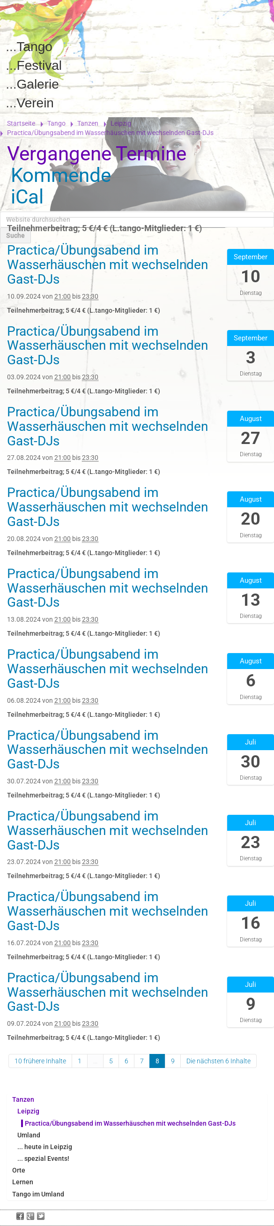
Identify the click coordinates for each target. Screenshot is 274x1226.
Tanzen (87, 123)
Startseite (21, 123)
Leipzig (121, 123)
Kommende (61, 175)
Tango (34, 46)
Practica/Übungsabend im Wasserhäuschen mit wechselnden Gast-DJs (130, 1123)
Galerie (38, 84)
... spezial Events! (43, 1158)
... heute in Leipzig (44, 1147)
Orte (18, 1170)
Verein (35, 103)
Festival (39, 65)
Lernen (22, 1182)
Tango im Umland (38, 1194)
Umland (28, 1135)
